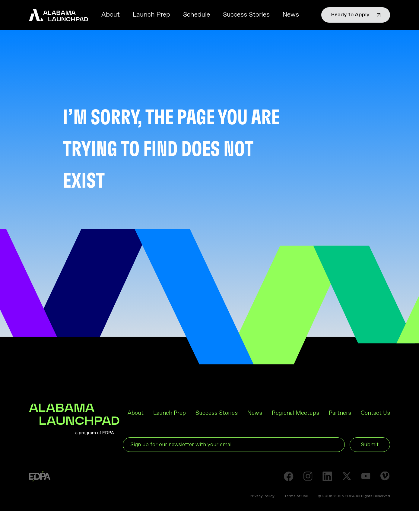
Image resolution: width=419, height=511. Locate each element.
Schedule (196, 14)
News (291, 14)
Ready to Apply (355, 14)
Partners (340, 413)
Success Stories (246, 14)
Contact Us (375, 413)
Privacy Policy (262, 496)
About (110, 14)
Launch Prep (151, 14)
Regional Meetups (295, 413)
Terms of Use (296, 496)
